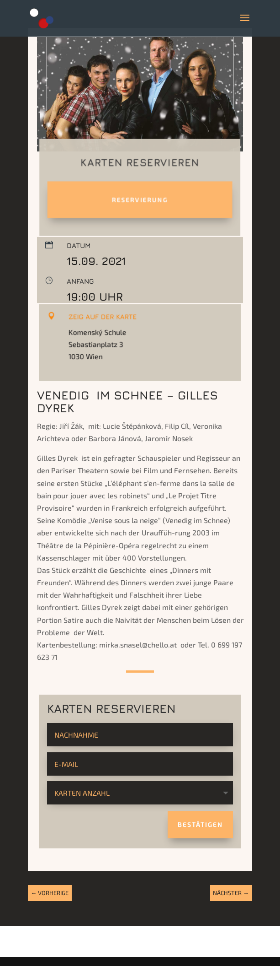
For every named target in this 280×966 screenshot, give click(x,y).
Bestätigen (200, 824)
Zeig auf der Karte (106, 322)
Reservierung (140, 200)
